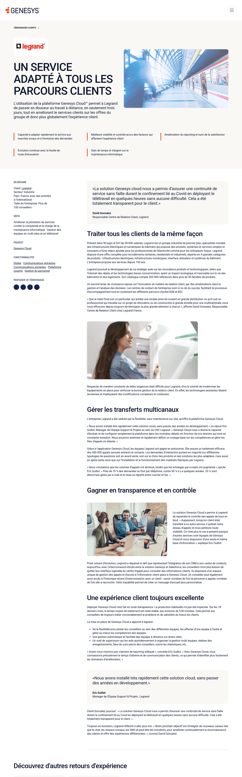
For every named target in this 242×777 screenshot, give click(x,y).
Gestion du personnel (37, 271)
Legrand (26, 188)
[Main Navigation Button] (232, 10)
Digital (17, 263)
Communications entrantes (39, 263)
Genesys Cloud (22, 248)
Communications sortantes (30, 267)
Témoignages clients (25, 28)
